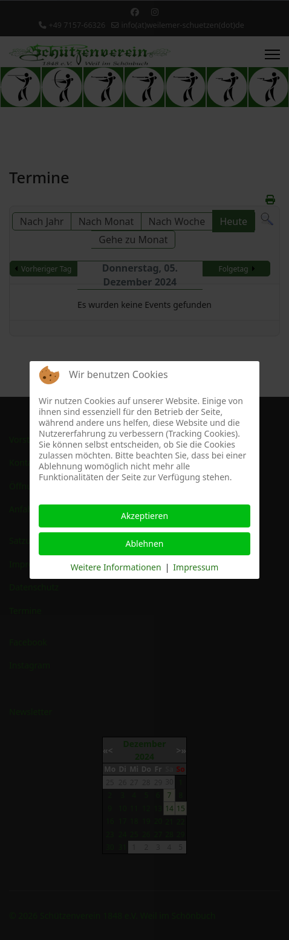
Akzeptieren (144, 515)
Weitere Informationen (116, 567)
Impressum (195, 567)
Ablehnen (145, 543)
